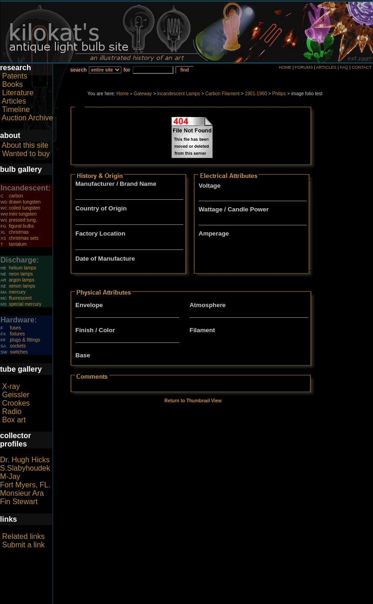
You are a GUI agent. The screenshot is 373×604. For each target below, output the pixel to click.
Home (122, 93)
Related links (23, 536)
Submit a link (23, 545)
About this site (25, 145)
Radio (11, 411)
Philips (279, 93)
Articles (14, 101)
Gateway (142, 93)
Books (12, 84)
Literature (17, 93)
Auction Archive (27, 118)
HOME (285, 67)
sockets (18, 345)
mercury (17, 292)
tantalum (18, 244)
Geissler (15, 395)
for (126, 69)
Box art (14, 420)
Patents (14, 76)
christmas (19, 232)
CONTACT (362, 67)
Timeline (16, 109)
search (78, 69)
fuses (15, 327)
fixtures (17, 333)
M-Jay (10, 476)
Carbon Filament (222, 93)
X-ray (11, 386)
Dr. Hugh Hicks (25, 460)
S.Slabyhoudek (25, 468)
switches (18, 352)
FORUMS (304, 67)
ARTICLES (326, 67)
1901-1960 (256, 93)
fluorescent (20, 298)
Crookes (16, 403)
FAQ (344, 67)
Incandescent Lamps (178, 93)
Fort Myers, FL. (25, 485)
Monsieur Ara (22, 493)
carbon (16, 195)
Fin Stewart (19, 502)
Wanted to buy (26, 154)
